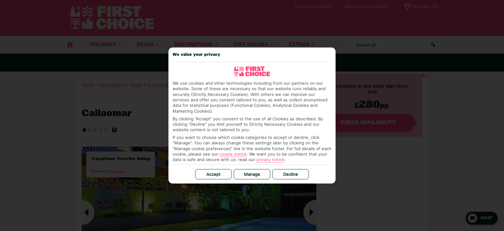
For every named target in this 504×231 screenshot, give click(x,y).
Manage (252, 174)
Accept (213, 174)
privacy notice (270, 159)
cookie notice (233, 154)
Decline (290, 174)
